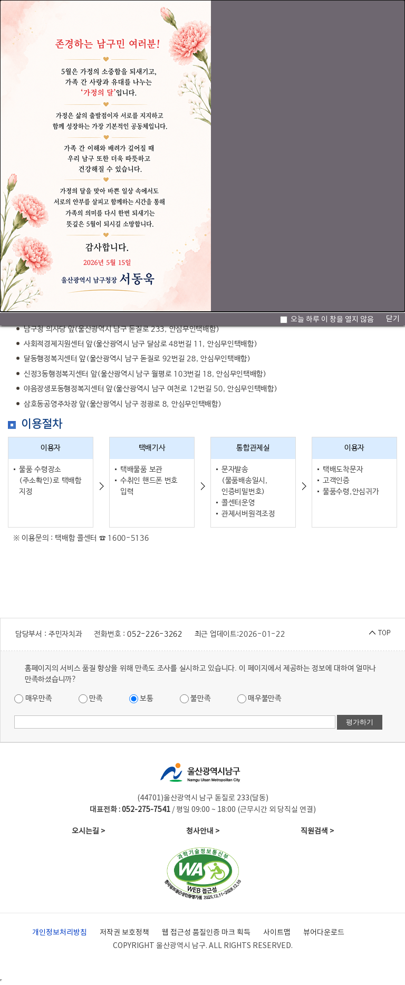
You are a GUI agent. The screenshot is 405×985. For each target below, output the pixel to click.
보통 (141, 698)
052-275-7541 (146, 810)
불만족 (195, 698)
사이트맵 (277, 933)
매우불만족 (259, 698)
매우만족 (33, 698)
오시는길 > (88, 831)
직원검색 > (317, 831)
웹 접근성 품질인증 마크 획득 (206, 933)
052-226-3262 (154, 634)
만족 (91, 698)
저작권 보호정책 (124, 933)
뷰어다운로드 (323, 933)
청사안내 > (202, 831)
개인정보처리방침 (59, 933)
